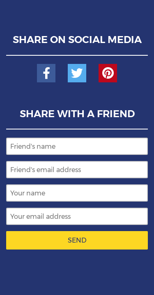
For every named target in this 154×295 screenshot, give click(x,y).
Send (77, 240)
